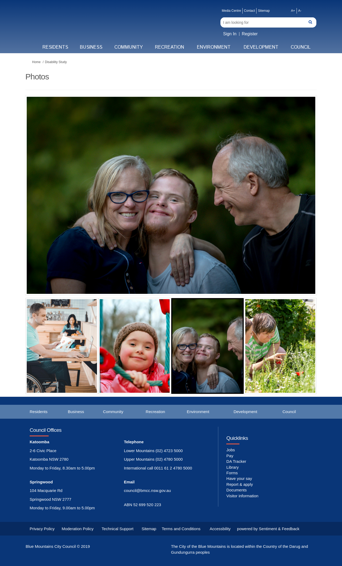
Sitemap (264, 11)
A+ (293, 11)
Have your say (239, 478)
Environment (214, 47)
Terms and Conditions (181, 528)
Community (128, 47)
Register (250, 34)
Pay (229, 455)
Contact (249, 11)
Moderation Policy (78, 528)
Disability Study (56, 62)
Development (261, 47)
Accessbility (220, 528)
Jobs (230, 450)
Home (36, 62)
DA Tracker (236, 461)
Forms (232, 473)
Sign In (229, 34)
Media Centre (231, 11)
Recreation (169, 47)
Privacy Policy (42, 528)
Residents (55, 47)
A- (299, 11)
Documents (236, 490)
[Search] (268, 22)
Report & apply (239, 484)
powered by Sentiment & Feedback (268, 528)
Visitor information (242, 496)
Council (301, 47)
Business (91, 47)
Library (232, 467)
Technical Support (117, 528)
